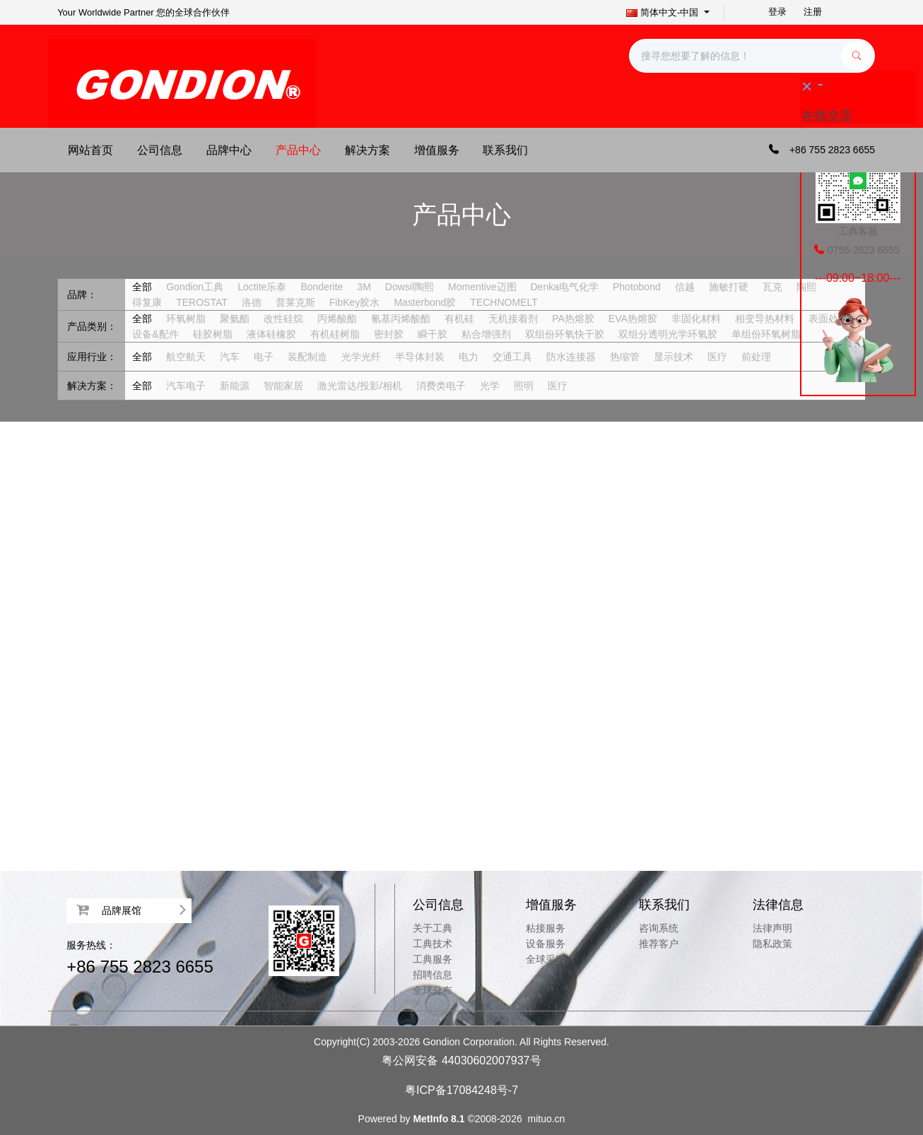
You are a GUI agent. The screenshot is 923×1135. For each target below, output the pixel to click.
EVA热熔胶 (633, 318)
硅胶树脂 (213, 334)
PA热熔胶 (573, 318)
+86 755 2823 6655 (139, 966)
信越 (685, 286)
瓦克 (772, 286)
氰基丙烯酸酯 (400, 318)
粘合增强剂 (486, 334)
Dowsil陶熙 (409, 286)
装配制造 (307, 356)
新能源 (234, 385)
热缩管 (625, 356)
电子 (264, 356)
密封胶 (389, 334)
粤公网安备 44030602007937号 (461, 1060)
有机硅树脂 (335, 334)
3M (363, 286)
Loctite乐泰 (261, 286)
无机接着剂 (513, 318)
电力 (468, 356)
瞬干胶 (432, 334)
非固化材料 (696, 318)
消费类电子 (441, 385)
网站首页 (90, 150)
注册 (813, 11)
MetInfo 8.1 (438, 1118)
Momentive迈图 (482, 286)
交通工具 (512, 356)
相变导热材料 (764, 318)
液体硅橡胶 (271, 334)
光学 (490, 385)
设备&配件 (155, 334)
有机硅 (459, 318)
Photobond (637, 286)
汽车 (230, 356)
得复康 (147, 302)
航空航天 (186, 356)
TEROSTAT (202, 302)
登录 (777, 11)
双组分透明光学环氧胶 (667, 334)
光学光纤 (361, 356)
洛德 (251, 302)
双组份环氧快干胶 (564, 334)
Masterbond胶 (425, 302)
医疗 (717, 356)
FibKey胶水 (354, 302)
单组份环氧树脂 (766, 334)
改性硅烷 (283, 318)
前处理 (756, 356)
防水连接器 (571, 356)
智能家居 (283, 385)
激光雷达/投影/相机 (359, 385)
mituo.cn (546, 1118)
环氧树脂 (186, 318)
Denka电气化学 (565, 286)
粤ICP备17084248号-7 (461, 1090)
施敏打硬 (728, 286)
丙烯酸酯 (337, 318)
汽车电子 (186, 385)
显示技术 (673, 356)
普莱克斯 (295, 302)
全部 (142, 286)
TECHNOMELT (503, 302)
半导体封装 (420, 356)
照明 (524, 385)
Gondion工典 (194, 286)
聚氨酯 (234, 318)
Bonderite (321, 286)
